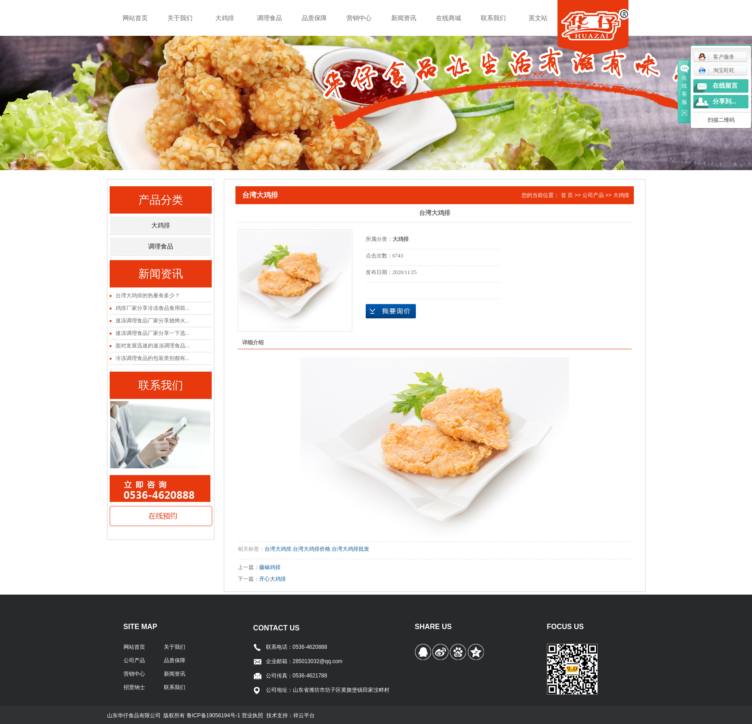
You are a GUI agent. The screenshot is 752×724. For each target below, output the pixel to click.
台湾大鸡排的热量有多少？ (147, 295)
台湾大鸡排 (278, 549)
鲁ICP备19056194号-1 (214, 715)
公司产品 (593, 195)
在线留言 (725, 85)
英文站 (538, 17)
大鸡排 (224, 17)
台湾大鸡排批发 (350, 549)
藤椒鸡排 (270, 567)
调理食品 (269, 17)
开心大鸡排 (272, 579)
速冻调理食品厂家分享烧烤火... (152, 320)
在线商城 (448, 17)
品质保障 (314, 17)
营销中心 (359, 17)
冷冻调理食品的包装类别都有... (152, 358)
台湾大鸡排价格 (311, 549)
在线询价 (391, 311)
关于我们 (179, 17)
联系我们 (493, 17)
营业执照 (252, 715)
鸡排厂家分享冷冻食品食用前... (152, 308)
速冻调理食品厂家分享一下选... (152, 333)
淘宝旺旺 (716, 70)
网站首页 (135, 17)
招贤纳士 (134, 687)
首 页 (567, 195)
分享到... (724, 101)
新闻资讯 (403, 17)
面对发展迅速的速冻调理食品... (152, 346)
